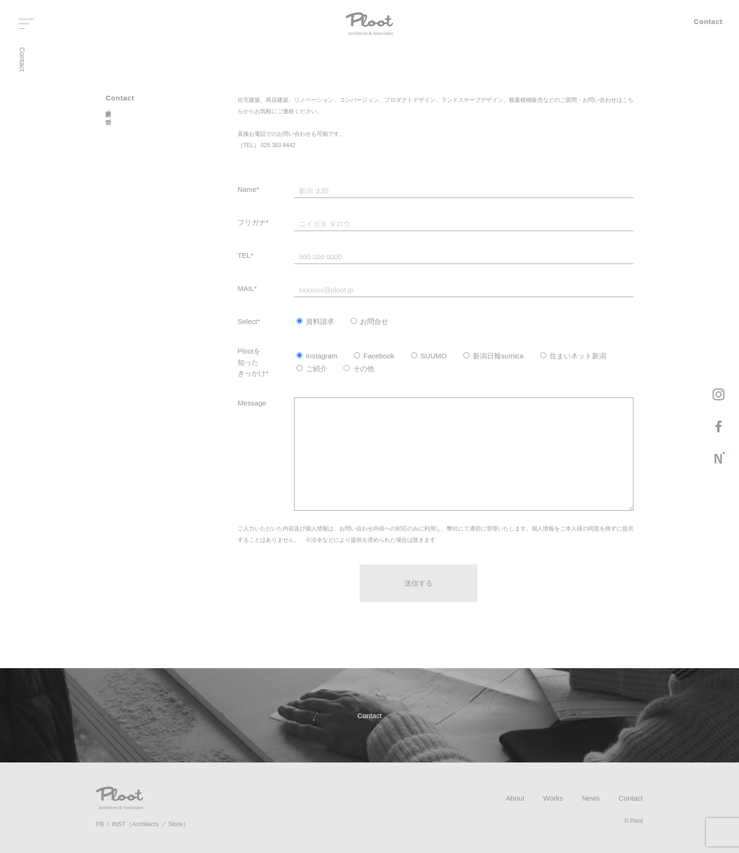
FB (100, 824)
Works (553, 798)
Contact (630, 798)
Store (175, 824)
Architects (145, 824)
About (515, 798)
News (591, 798)
